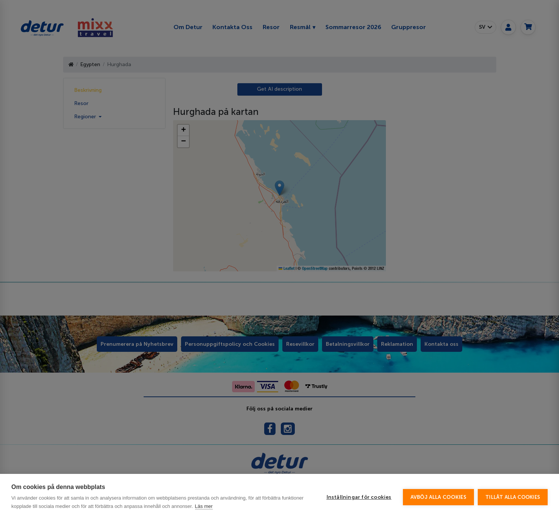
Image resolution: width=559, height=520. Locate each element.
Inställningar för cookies (359, 497)
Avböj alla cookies (438, 497)
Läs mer (204, 506)
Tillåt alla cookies (512, 497)
